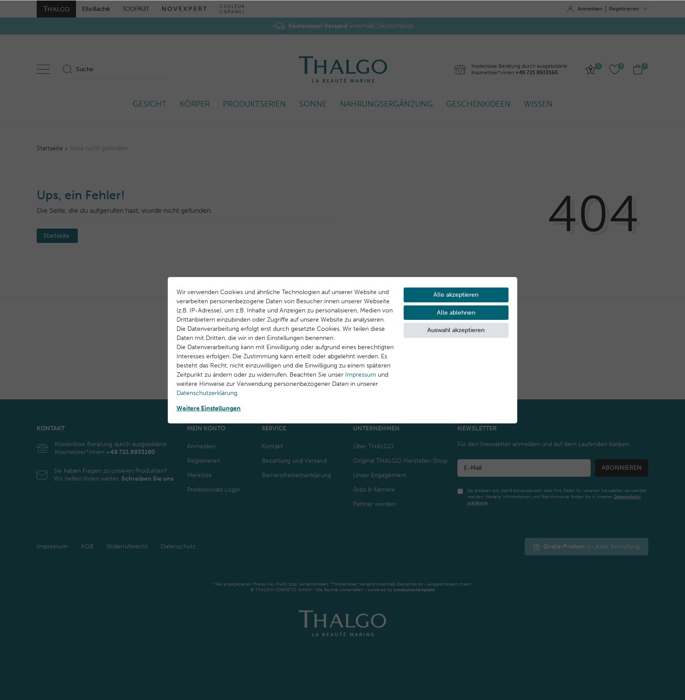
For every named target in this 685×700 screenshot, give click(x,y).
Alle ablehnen (456, 312)
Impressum (360, 374)
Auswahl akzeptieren (455, 330)
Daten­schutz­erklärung (206, 393)
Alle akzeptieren (455, 294)
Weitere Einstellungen (208, 408)
